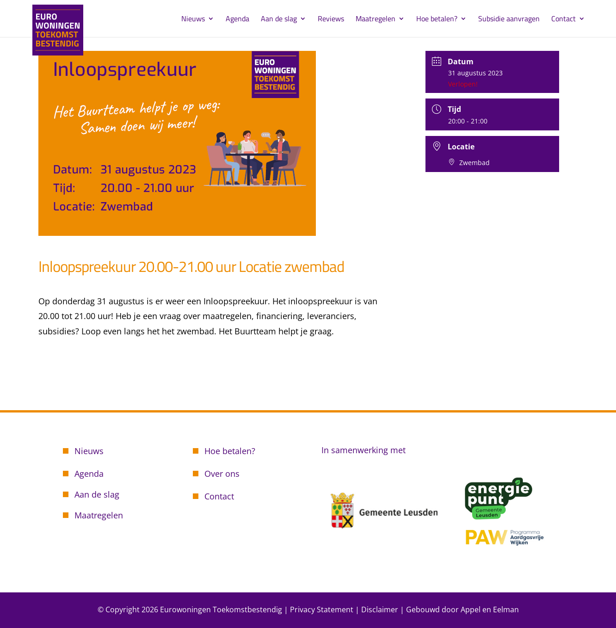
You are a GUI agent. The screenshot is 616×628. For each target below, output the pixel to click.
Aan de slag (279, 19)
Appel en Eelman (490, 609)
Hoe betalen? (436, 19)
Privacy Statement (321, 609)
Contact (563, 19)
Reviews (331, 19)
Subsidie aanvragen (509, 19)
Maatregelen (375, 19)
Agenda (237, 19)
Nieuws (193, 19)
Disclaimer (379, 609)
